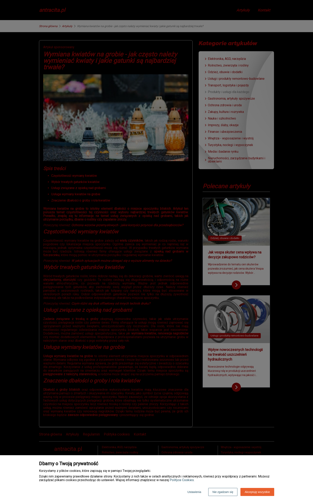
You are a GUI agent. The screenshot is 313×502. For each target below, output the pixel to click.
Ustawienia (194, 492)
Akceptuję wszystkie (257, 492)
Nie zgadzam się (222, 492)
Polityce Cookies (182, 480)
